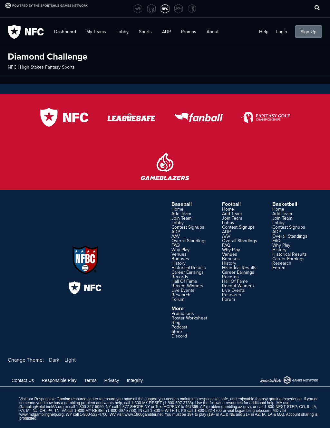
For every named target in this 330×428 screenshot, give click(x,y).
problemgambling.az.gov (228, 406)
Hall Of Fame (184, 281)
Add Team (181, 213)
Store (176, 331)
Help (263, 31)
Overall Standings (189, 240)
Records (179, 276)
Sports (145, 31)
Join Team (181, 218)
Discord (179, 336)
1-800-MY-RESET (146, 403)
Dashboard (65, 31)
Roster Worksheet (189, 318)
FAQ (175, 245)
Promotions (182, 313)
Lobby (122, 31)
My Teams (96, 31)
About (212, 31)
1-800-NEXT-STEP (280, 406)
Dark (54, 359)
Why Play (180, 249)
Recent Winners (187, 285)
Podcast (179, 327)
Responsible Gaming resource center (66, 399)
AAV (175, 236)
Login (281, 31)
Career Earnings (187, 272)
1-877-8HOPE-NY (134, 406)
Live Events (182, 290)
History (178, 263)
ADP (166, 31)
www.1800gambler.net (144, 414)
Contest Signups (187, 227)
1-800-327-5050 (89, 406)
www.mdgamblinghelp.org (41, 414)
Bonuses (180, 258)
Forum (177, 299)
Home (177, 209)
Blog (175, 322)
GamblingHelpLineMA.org (41, 406)
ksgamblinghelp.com (252, 410)
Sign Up (308, 31)
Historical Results (188, 267)
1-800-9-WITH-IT (164, 410)
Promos (188, 31)
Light (70, 359)
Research (180, 294)
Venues (179, 254)
